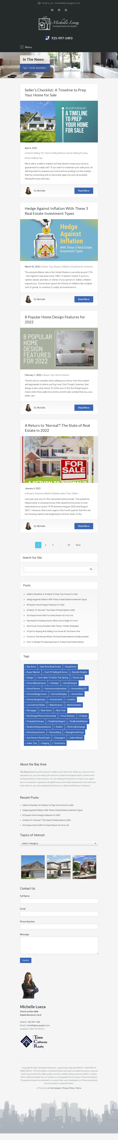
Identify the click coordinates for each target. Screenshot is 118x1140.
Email (22, 909)
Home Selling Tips (33, 158)
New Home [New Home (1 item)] (46, 710)
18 (68, 545)
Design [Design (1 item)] (30, 677)
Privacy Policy (68, 1088)
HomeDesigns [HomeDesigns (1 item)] (70, 683)
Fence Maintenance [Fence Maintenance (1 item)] (36, 683)
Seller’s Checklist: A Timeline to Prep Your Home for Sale (52, 594)
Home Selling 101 (35, 153)
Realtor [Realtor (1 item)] (59, 727)
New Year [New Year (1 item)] (61, 710)
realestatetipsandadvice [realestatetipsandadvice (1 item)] (39, 727)
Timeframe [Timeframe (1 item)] (59, 743)
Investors (88, 266)
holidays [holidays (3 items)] (55, 683)
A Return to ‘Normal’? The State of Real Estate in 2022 (51, 610)
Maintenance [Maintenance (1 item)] (56, 705)
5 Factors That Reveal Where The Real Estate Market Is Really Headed (57, 636)
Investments (77, 266)
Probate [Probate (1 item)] (83, 716)
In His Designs (54, 1088)
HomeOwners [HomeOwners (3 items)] (33, 688)
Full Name (25, 896)
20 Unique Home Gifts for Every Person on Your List (50, 615)
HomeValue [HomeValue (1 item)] (77, 694)
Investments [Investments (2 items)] (56, 699)
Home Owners (62, 375)
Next (78, 545)
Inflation (66, 266)
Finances (39, 493)
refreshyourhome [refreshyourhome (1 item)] (36, 732)
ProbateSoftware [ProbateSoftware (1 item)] (35, 721)
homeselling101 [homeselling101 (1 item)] (79, 688)
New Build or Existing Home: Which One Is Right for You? (52, 621)
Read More (83, 190)
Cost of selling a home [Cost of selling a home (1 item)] (55, 672)
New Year (66, 493)
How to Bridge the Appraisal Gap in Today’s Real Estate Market (55, 642)
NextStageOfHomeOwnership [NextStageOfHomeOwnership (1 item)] (41, 716)
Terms (78, 1088)
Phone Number (27, 921)
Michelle (41, 190)
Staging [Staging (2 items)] (45, 743)
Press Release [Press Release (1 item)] (68, 716)
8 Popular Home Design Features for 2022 (45, 605)
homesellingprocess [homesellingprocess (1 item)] (37, 694)
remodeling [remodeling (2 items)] (55, 732)
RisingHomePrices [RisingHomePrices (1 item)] (75, 732)
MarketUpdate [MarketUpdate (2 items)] (74, 705)
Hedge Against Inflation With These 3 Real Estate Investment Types (57, 599)
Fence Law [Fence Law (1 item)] (78, 677)
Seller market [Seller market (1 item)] (76, 738)
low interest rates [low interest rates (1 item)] (36, 705)
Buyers (57, 266)
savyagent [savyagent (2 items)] (59, 738)
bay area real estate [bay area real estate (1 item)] (50, 666)
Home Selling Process (77, 153)
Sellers (74, 493)
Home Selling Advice (55, 153)
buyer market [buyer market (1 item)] (33, 672)
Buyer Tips (48, 266)
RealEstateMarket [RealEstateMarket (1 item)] (79, 721)
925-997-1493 (62, 38)
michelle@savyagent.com (67, 3)
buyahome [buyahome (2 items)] (71, 666)
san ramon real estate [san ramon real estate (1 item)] (38, 738)
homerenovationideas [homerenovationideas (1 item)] (56, 688)
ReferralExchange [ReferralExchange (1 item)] (76, 727)
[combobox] (59, 843)
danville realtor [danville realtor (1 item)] (79, 672)
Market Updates (52, 493)
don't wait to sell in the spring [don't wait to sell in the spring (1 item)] (53, 677)
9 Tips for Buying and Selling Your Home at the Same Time (53, 631)
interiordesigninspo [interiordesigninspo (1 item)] (36, 699)
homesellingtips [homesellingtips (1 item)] (59, 694)
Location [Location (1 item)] (71, 699)
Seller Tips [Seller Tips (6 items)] (32, 743)
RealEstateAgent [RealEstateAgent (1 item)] (57, 721)
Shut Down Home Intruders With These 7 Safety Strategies (53, 626)
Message (24, 934)
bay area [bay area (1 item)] (31, 666)
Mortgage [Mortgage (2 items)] (31, 710)
